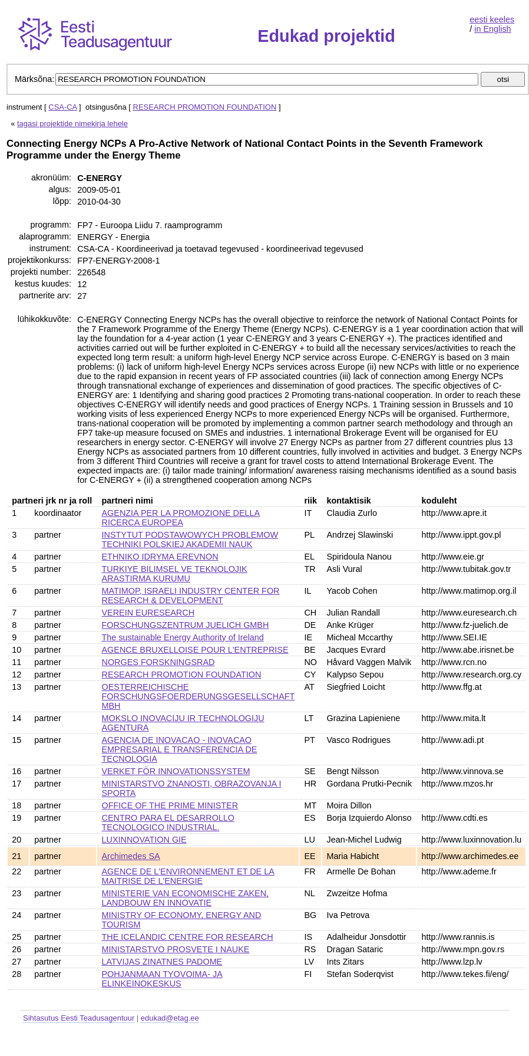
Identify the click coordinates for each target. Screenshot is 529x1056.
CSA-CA (62, 107)
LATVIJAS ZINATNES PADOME (162, 961)
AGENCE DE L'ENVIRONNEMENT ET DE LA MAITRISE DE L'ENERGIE (188, 876)
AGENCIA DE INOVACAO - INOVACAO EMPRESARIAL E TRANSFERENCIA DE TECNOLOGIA (179, 749)
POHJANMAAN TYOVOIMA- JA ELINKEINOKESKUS (162, 978)
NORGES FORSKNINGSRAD (158, 662)
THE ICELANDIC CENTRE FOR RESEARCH (187, 937)
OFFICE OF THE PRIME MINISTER (170, 805)
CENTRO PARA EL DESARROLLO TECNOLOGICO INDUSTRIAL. (168, 822)
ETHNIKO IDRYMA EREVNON (160, 556)
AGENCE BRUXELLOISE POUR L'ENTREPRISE (195, 649)
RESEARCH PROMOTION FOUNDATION (205, 107)
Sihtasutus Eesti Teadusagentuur (78, 1018)
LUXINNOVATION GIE (144, 839)
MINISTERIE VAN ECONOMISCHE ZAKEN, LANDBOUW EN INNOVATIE (185, 898)
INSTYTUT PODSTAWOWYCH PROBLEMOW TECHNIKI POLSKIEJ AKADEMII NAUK (190, 539)
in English (492, 29)
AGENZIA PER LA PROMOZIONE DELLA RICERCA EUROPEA (181, 517)
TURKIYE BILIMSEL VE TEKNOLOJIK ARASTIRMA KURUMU (174, 573)
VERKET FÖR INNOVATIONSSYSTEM (176, 771)
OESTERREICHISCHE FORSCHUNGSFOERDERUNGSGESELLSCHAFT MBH (198, 696)
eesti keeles (492, 19)
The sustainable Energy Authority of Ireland (183, 637)
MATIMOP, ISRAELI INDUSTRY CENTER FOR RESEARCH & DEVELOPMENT (191, 595)
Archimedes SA (131, 856)
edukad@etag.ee (170, 1018)
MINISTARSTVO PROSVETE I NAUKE (176, 949)
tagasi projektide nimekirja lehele (72, 123)
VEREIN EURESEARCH (148, 612)
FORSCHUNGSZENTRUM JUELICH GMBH (185, 625)
